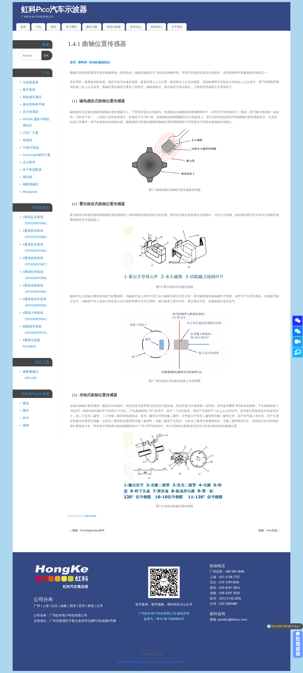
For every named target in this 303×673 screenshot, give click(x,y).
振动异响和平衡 (34, 104)
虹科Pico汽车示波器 (54, 9)
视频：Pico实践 (268, 530)
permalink (90, 516)
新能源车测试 (32, 97)
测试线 (27, 177)
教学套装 (29, 89)
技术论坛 (135, 26)
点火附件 (29, 162)
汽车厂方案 (31, 132)
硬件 (26, 410)
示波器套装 (31, 82)
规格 (26, 425)
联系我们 (156, 26)
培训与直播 (114, 26)
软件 (53, 26)
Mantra (163, 662)
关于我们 (176, 26)
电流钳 (27, 140)
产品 (38, 26)
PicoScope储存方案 (36, 155)
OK (45, 54)
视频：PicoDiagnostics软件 (87, 530)
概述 (26, 403)
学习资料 (71, 26)
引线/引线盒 (31, 147)
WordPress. (178, 662)
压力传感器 (31, 111)
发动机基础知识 (99, 62)
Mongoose (30, 191)
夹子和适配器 (32, 169)
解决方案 (91, 26)
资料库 (82, 62)
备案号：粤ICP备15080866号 (164, 619)
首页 (23, 26)
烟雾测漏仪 (31, 184)
